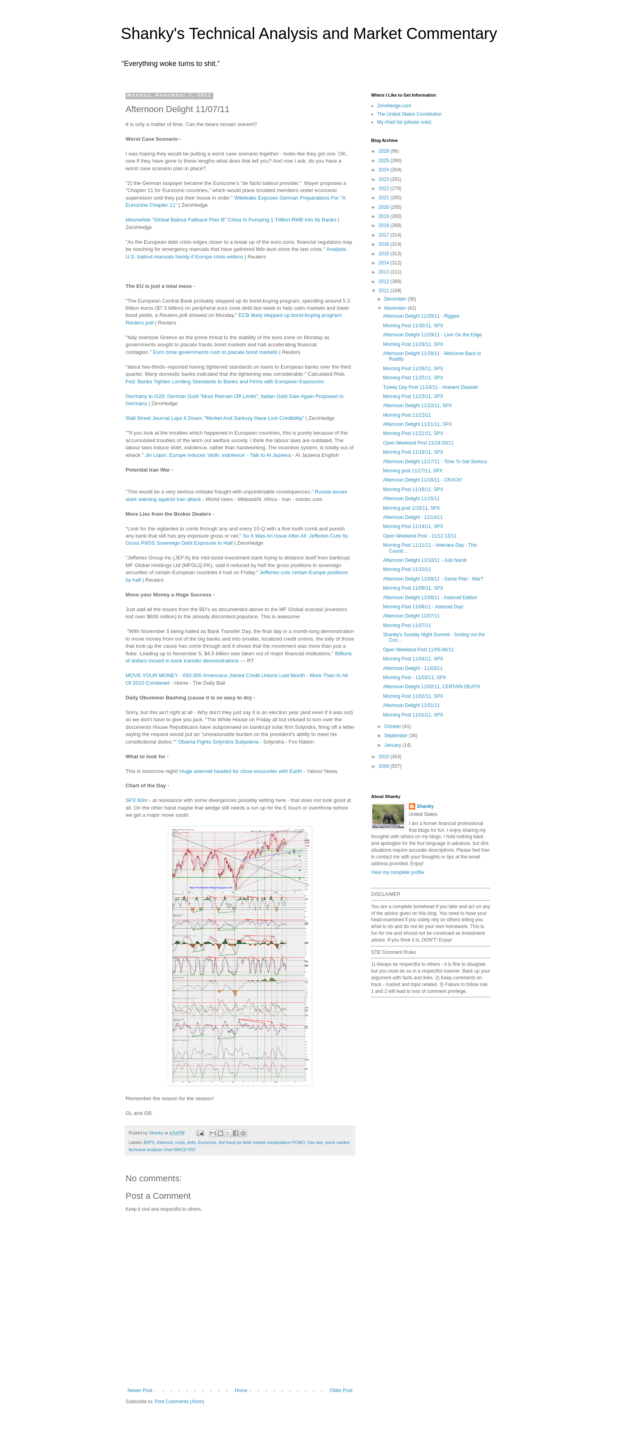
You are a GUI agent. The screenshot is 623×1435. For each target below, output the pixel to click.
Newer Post (140, 1390)
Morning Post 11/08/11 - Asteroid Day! (423, 607)
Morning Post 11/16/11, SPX (413, 489)
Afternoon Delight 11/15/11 (411, 498)
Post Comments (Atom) (179, 1401)
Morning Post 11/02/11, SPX (413, 696)
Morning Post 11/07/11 (407, 625)
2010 (385, 756)
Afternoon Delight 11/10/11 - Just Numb (425, 560)
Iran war (315, 1142)
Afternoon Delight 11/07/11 (411, 616)
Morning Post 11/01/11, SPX (413, 715)
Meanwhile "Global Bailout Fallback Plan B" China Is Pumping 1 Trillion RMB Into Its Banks (231, 220)
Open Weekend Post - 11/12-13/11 (420, 536)
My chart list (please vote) (404, 122)
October (393, 726)
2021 (385, 197)
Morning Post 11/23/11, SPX (413, 396)
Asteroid (165, 1142)
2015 (385, 253)
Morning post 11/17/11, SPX (413, 471)
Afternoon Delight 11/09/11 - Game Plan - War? (433, 579)
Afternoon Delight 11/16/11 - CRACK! (422, 480)
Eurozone (207, 1142)
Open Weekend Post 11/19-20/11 (418, 443)
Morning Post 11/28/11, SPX (413, 368)
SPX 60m (137, 800)
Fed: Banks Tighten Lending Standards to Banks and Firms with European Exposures (225, 381)
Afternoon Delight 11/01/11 (411, 705)
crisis (180, 1142)
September (396, 735)
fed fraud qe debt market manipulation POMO (262, 1142)
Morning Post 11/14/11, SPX (413, 526)
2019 (385, 216)
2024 (385, 170)
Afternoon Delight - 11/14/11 (413, 517)
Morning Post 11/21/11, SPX (413, 433)
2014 (385, 263)
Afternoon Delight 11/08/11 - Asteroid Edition (430, 597)
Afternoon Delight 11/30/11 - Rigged (421, 316)
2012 (385, 281)
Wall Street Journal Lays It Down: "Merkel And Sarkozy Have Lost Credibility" (215, 418)
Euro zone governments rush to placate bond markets (215, 352)
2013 (385, 272)
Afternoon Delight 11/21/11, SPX (417, 424)
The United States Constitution (409, 114)
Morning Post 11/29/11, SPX (413, 344)
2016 (385, 244)
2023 (385, 179)
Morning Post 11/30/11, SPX (413, 325)
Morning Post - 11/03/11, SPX (414, 677)
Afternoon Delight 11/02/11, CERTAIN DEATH (431, 686)
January (393, 745)
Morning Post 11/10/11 (407, 569)
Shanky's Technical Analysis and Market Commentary (309, 33)
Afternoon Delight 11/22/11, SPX (417, 405)
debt (191, 1142)
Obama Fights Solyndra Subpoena (218, 742)
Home (241, 1390)
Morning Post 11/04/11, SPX (413, 659)
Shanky (425, 806)
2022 (385, 188)
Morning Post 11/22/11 (407, 415)
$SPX (149, 1142)
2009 (385, 766)
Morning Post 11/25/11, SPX (413, 378)
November (396, 308)
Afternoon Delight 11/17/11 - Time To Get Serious (435, 461)
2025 (385, 160)
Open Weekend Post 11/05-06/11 (418, 649)
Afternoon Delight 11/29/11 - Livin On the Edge (432, 335)
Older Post (341, 1390)
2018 (385, 225)
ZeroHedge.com (394, 106)
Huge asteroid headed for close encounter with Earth (241, 771)
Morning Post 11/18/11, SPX (413, 452)
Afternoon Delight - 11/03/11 (413, 668)
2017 (385, 235)
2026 (385, 151)
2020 (385, 207)
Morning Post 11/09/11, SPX (413, 588)
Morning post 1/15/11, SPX (411, 508)
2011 (385, 290)
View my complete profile (397, 872)
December (396, 299)
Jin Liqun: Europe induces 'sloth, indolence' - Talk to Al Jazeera (218, 455)
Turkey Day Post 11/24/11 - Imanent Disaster (430, 387)
